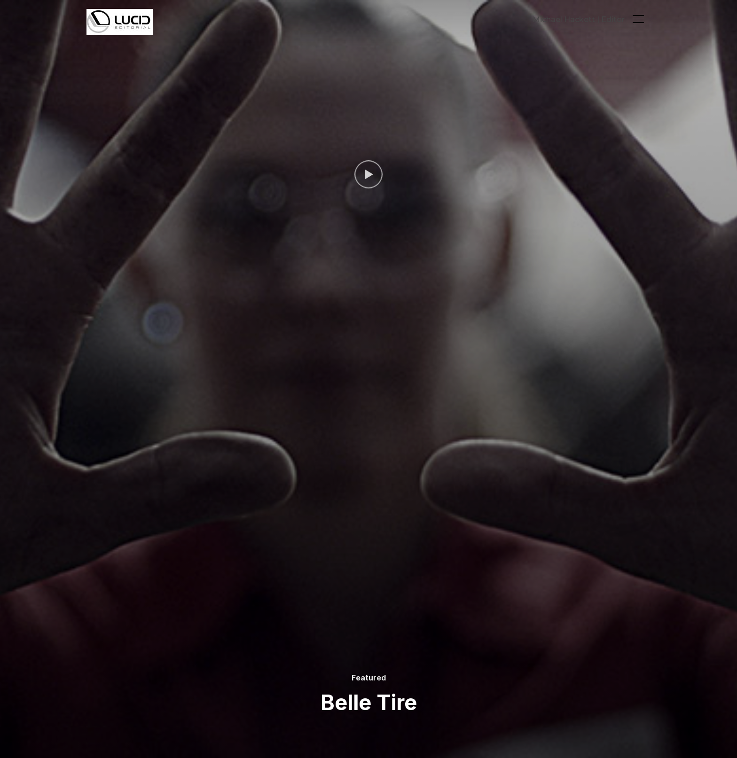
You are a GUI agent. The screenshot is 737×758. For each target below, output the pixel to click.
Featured (369, 677)
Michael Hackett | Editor (579, 19)
